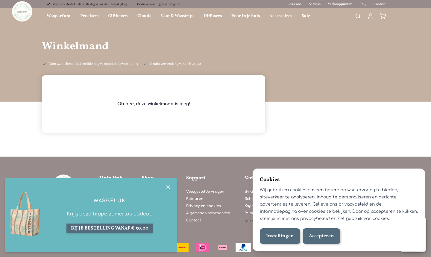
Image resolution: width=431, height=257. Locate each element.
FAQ (362, 4)
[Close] (168, 187)
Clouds (144, 16)
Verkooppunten (340, 4)
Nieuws (315, 4)
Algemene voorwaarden (208, 213)
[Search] (358, 16)
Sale (306, 16)
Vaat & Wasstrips (177, 16)
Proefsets (89, 16)
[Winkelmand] (383, 16)
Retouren (194, 199)
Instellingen (280, 236)
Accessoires (280, 16)
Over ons (294, 4)
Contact (380, 4)
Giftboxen (118, 16)
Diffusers (213, 16)
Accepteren (321, 236)
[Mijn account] (370, 16)
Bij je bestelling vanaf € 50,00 (109, 228)
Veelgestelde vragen (205, 191)
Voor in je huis (245, 16)
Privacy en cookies (203, 206)
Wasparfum (59, 16)
